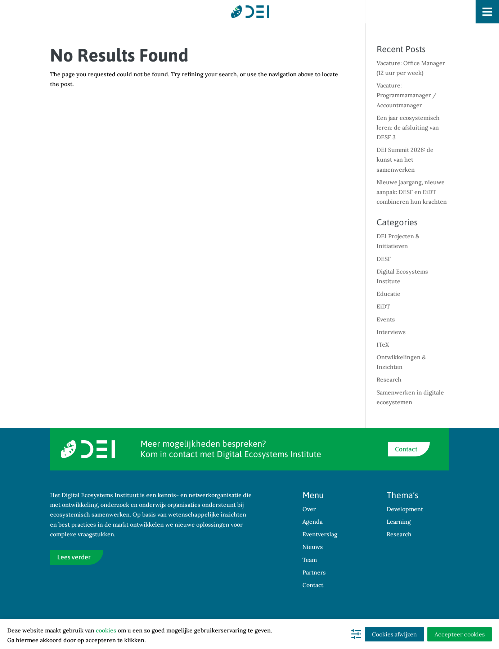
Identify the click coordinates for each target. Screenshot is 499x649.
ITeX (383, 344)
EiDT (383, 306)
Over (309, 509)
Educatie (388, 293)
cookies (106, 630)
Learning (399, 521)
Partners (314, 572)
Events (386, 319)
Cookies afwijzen (394, 634)
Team (309, 559)
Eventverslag (319, 534)
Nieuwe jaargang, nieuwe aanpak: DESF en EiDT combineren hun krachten (412, 192)
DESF (384, 258)
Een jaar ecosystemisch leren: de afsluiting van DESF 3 (408, 127)
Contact (406, 449)
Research (389, 379)
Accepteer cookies (460, 634)
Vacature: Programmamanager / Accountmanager (406, 95)
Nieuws (312, 546)
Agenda (312, 521)
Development (405, 509)
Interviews (391, 331)
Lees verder (74, 557)
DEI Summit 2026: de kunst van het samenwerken (405, 159)
